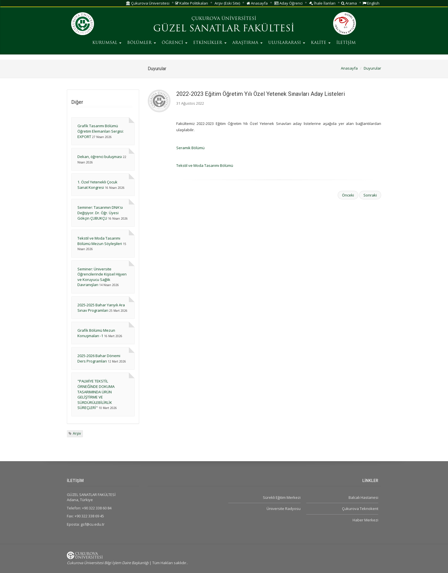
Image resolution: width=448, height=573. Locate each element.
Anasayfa (257, 3)
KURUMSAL (106, 43)
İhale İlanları (322, 3)
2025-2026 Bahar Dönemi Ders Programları (98, 358)
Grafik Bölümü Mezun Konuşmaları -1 (96, 333)
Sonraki (370, 195)
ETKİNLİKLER (210, 43)
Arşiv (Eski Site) (227, 3)
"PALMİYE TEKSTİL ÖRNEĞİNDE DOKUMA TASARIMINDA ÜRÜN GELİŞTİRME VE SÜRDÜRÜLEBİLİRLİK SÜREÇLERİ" (96, 394)
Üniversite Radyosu (284, 508)
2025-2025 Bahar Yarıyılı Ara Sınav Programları (101, 307)
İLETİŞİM (346, 43)
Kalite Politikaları (191, 3)
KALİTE (321, 43)
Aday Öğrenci (288, 3)
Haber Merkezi (365, 520)
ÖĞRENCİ (174, 43)
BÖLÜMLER (141, 43)
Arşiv (77, 433)
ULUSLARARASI (286, 43)
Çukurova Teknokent (360, 508)
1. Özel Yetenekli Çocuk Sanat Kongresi (97, 184)
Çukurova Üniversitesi (147, 3)
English (371, 3)
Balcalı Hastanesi (363, 497)
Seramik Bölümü (190, 147)
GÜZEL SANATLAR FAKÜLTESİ (224, 29)
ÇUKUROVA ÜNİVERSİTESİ (223, 19)
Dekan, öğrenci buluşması (99, 156)
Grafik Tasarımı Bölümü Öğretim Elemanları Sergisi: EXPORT (100, 131)
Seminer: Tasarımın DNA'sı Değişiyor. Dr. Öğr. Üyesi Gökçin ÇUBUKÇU (100, 212)
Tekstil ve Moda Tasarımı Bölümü (204, 165)
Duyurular (372, 68)
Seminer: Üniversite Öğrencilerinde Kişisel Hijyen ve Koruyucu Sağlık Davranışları (102, 276)
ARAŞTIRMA (247, 43)
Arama (349, 3)
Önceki (348, 195)
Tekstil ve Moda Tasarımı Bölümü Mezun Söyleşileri (99, 241)
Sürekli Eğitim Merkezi (282, 497)
